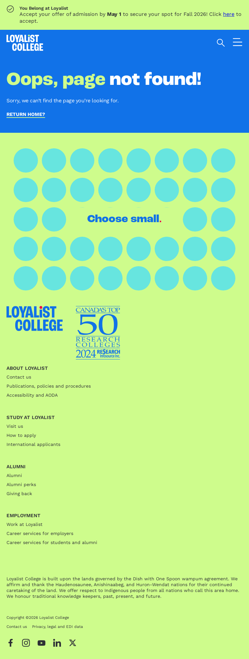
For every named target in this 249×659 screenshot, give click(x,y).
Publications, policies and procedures (48, 386)
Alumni (14, 475)
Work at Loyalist (24, 524)
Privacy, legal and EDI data (57, 626)
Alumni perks (21, 484)
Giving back (19, 493)
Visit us (14, 426)
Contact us (18, 377)
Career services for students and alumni (51, 542)
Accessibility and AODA (32, 395)
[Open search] (221, 43)
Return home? (25, 114)
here (228, 14)
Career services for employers (39, 533)
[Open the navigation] (238, 44)
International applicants (33, 444)
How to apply (21, 435)
